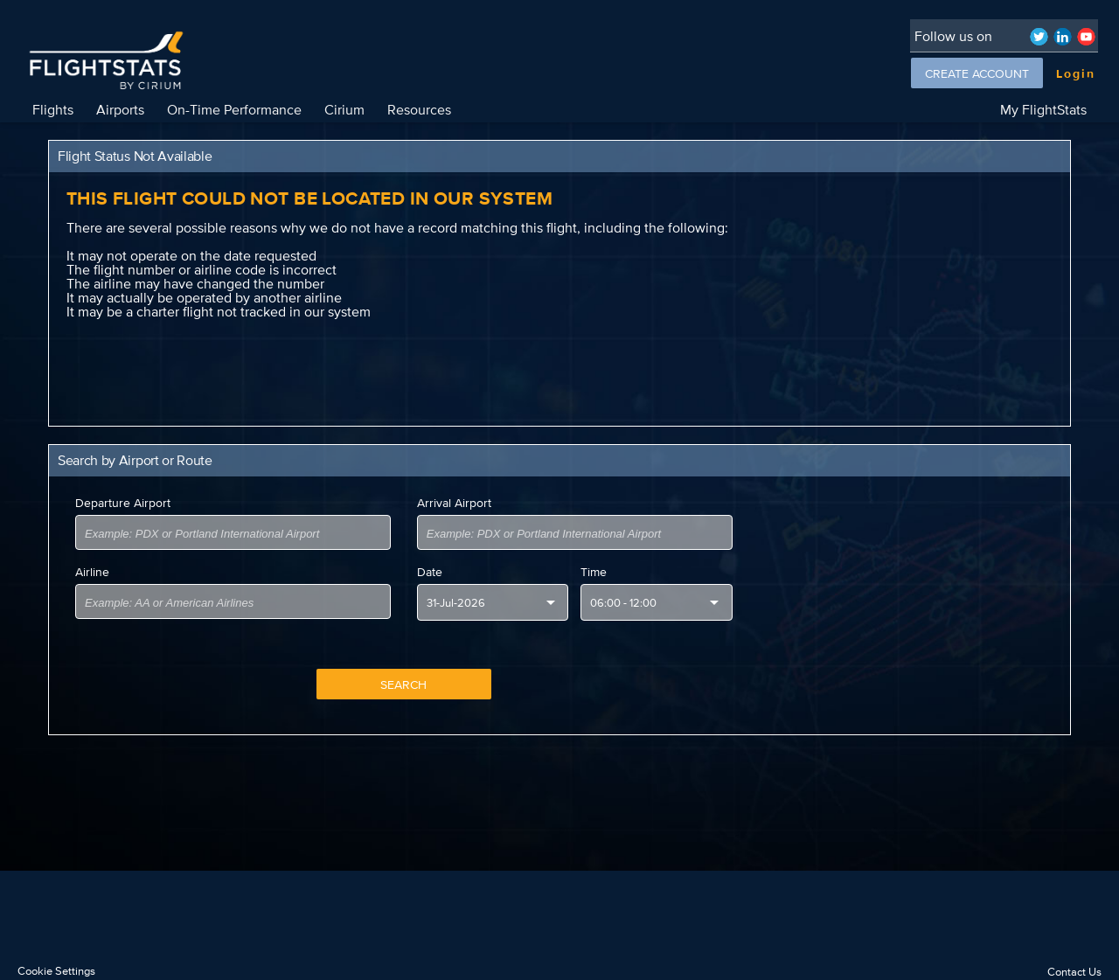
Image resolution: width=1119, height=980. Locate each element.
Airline (92, 571)
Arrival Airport (454, 502)
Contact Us (1074, 971)
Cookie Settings (56, 971)
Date (429, 571)
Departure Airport (122, 502)
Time (593, 571)
